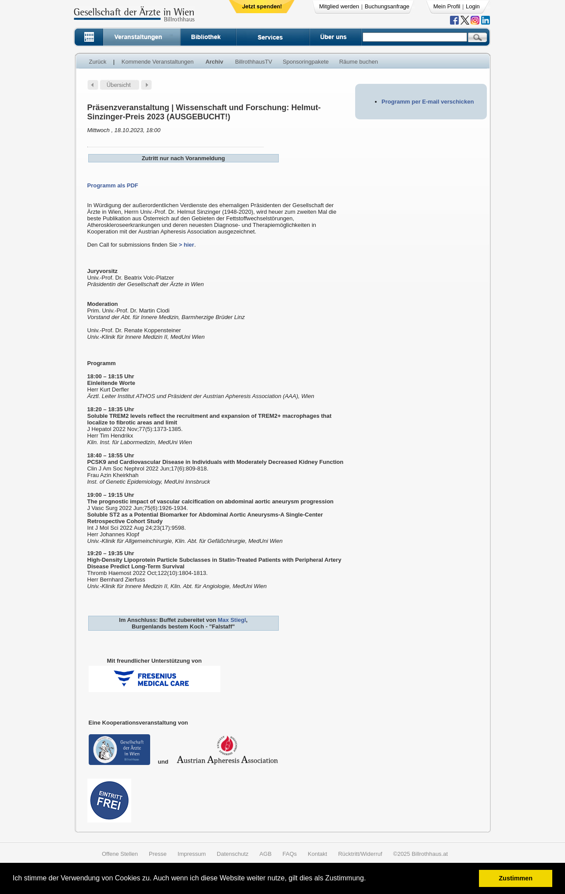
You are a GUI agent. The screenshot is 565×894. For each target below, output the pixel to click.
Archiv (214, 61)
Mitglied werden (339, 6)
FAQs (290, 854)
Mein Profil (446, 6)
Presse (157, 854)
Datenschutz (232, 854)
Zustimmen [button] (516, 878)
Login (473, 6)
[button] (369, 879)
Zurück (98, 61)
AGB (265, 854)
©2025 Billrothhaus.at (420, 854)
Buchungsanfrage (387, 6)
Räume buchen (358, 61)
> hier (186, 244)
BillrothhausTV (253, 61)
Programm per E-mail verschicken (427, 101)
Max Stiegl (232, 620)
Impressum (192, 854)
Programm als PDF (112, 185)
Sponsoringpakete (306, 61)
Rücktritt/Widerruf (360, 854)
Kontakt (317, 854)
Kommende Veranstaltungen (158, 61)
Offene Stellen (120, 854)
